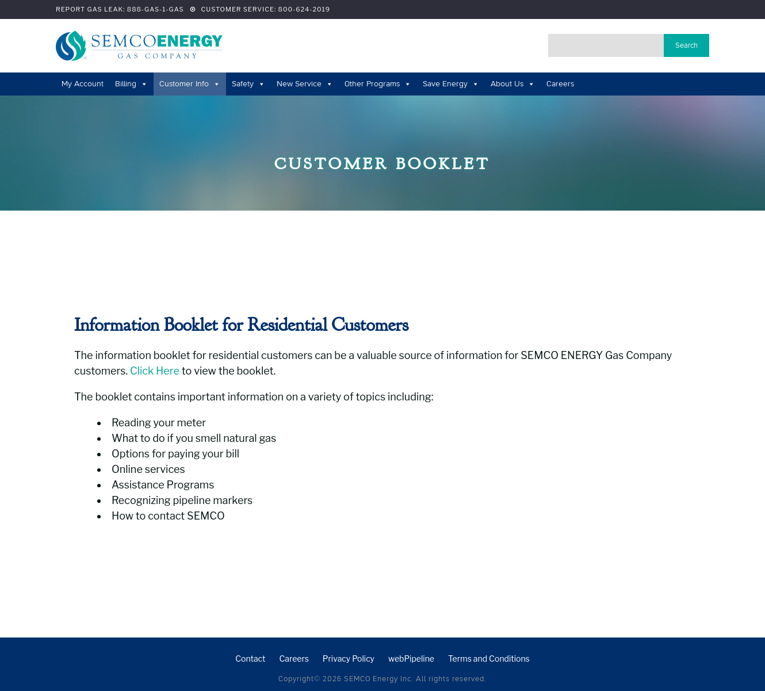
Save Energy (451, 83)
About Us (513, 83)
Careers (560, 83)
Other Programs (378, 83)
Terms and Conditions (489, 658)
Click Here (154, 371)
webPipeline (411, 658)
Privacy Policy (348, 658)
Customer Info (189, 83)
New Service (305, 83)
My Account (83, 83)
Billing (131, 83)
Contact (250, 658)
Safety (248, 83)
